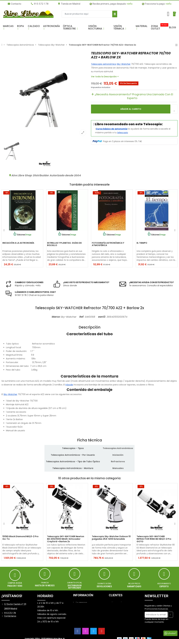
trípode (69, 384)
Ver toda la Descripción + (105, 76)
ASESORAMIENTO (164, 583)
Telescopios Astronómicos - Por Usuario (73, 454)
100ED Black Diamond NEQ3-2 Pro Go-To (20, 537)
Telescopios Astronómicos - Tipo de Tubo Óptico (73, 461)
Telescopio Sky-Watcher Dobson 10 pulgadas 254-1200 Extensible (111, 537)
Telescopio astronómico (103, 64)
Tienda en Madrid (69, 3)
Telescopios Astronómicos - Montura (72, 468)
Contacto (14, 3)
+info (129, 3)
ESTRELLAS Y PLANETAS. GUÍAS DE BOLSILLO (64, 244)
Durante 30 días (104, 583)
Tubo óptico (12, 343)
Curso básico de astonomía (111, 128)
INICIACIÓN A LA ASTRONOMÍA (18, 243)
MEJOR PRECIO (134, 583)
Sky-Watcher (124, 64)
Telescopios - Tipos (73, 448)
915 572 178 (39, 3)
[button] (8, 27)
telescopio (122, 132)
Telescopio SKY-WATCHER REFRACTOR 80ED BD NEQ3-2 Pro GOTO (154, 539)
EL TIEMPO (142, 243)
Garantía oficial (74, 583)
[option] (44, 94)
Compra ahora (15, 583)
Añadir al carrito (130, 109)
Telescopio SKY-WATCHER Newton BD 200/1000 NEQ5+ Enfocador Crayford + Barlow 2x (65, 539)
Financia (44, 583)
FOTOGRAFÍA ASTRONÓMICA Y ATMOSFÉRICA (108, 244)
